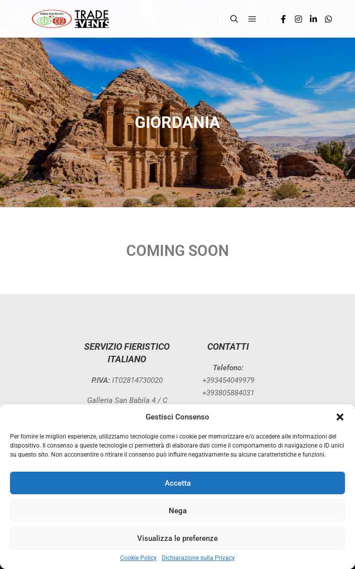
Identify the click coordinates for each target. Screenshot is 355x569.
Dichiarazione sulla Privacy (198, 557)
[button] (340, 417)
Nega (178, 510)
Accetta (178, 483)
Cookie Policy (138, 557)
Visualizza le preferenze (177, 538)
